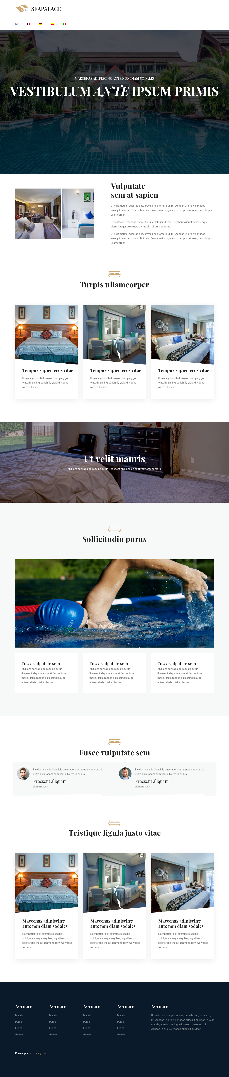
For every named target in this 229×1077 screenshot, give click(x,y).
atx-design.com (39, 1053)
